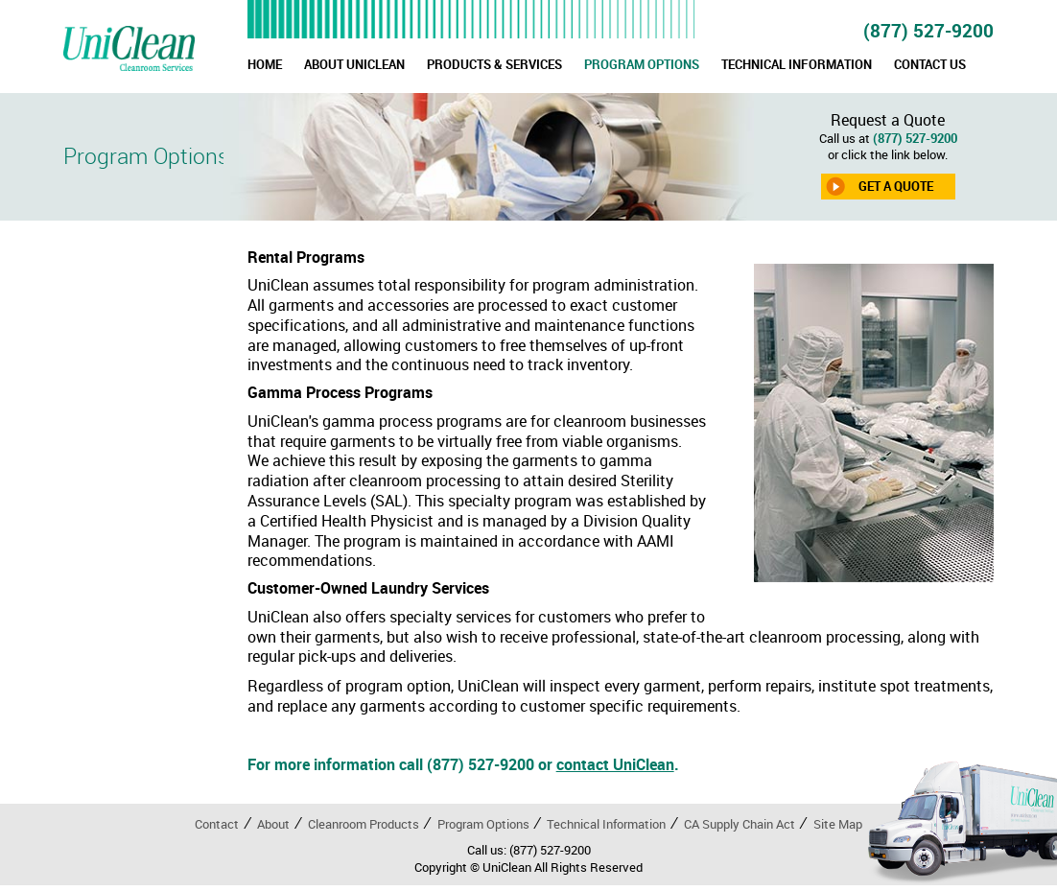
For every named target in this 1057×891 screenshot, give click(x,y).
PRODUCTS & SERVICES (494, 64)
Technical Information (606, 823)
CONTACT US (930, 64)
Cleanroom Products (363, 823)
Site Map (837, 823)
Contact (217, 823)
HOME (264, 64)
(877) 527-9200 (928, 30)
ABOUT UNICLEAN (354, 64)
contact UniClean (615, 764)
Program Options (483, 823)
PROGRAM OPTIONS (641, 64)
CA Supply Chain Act (739, 823)
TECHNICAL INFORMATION (796, 64)
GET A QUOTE (895, 186)
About (273, 823)
